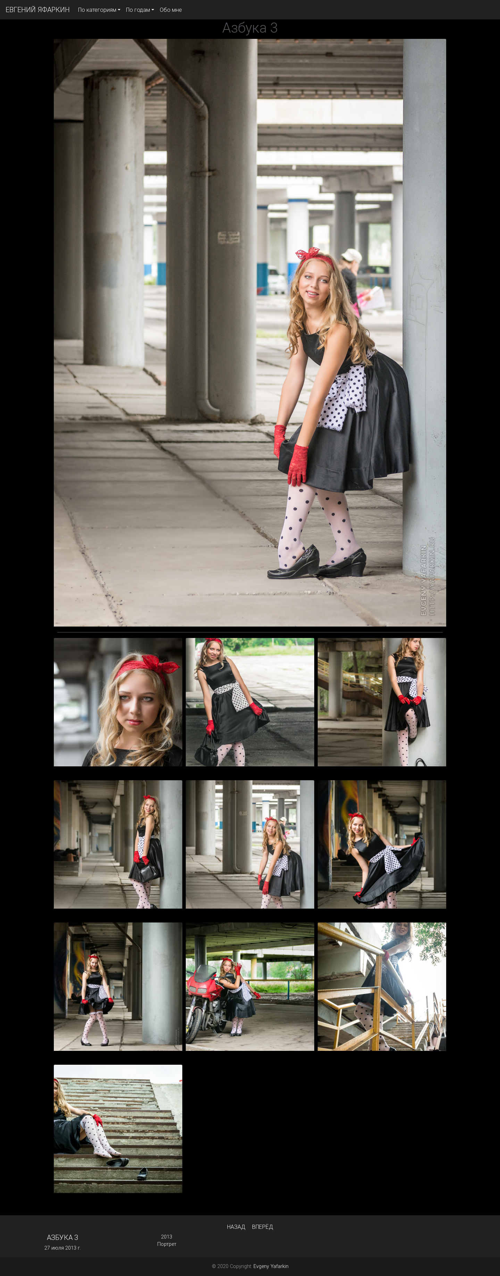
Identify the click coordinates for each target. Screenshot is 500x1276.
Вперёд (262, 1226)
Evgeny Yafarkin (271, 1266)
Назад (236, 1226)
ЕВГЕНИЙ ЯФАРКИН (38, 9)
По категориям (97, 9)
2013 (166, 1237)
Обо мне (171, 9)
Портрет (166, 1244)
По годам (138, 9)
